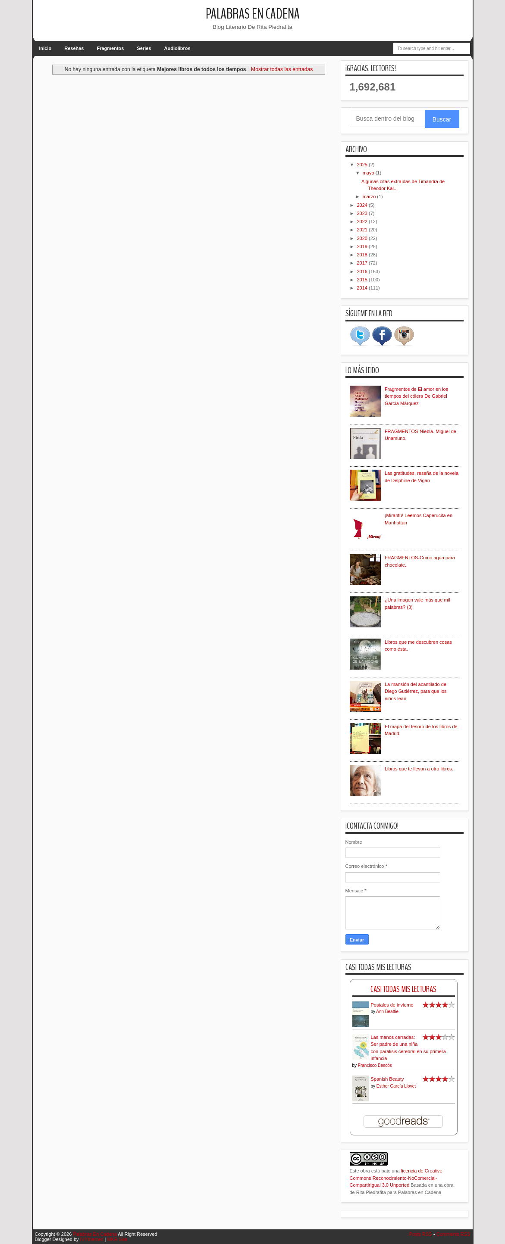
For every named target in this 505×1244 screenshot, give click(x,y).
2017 (363, 262)
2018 (363, 254)
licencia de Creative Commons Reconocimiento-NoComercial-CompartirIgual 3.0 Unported (396, 1178)
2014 (363, 287)
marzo (370, 196)
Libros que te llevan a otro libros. (419, 768)
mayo (369, 172)
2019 (363, 246)
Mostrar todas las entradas (282, 69)
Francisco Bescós (375, 1065)
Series (144, 48)
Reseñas (74, 48)
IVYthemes (92, 1239)
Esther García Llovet (396, 1086)
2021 (363, 229)
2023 (363, 213)
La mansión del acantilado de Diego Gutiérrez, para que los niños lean (416, 691)
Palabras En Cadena (253, 14)
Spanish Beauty (387, 1079)
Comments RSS (453, 1234)
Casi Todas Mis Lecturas (403, 989)
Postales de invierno (392, 1004)
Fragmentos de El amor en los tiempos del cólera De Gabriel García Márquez (416, 396)
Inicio (45, 48)
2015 (363, 279)
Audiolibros (177, 48)
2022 (363, 221)
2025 (363, 164)
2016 (363, 271)
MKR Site (117, 1239)
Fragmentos (110, 48)
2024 (363, 205)
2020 (363, 238)
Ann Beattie (387, 1011)
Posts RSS (420, 1234)
